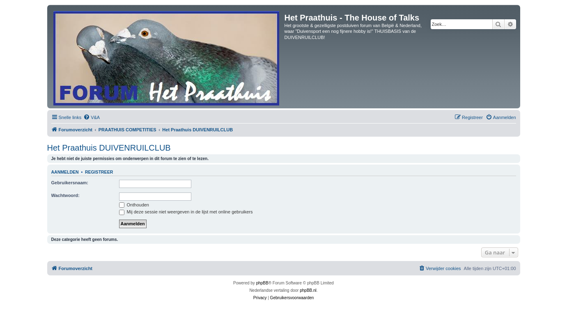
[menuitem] (91, 117)
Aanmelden (65, 172)
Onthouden (134, 204)
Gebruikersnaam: (69, 182)
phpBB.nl (308, 290)
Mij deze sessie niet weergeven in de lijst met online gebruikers (186, 211)
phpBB (262, 283)
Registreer (99, 172)
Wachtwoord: (65, 195)
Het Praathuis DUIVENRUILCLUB (109, 147)
